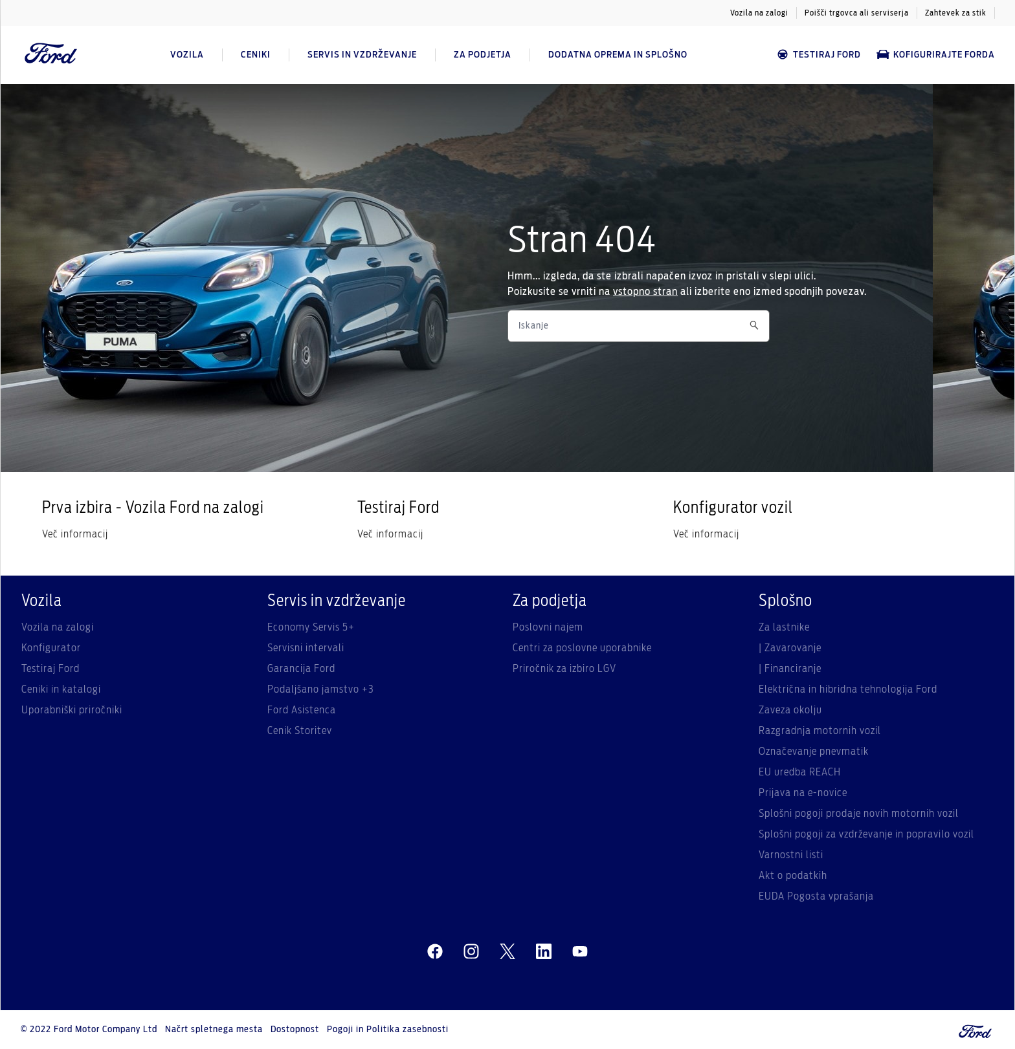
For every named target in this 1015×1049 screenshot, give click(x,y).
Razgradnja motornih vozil (820, 731)
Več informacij (75, 534)
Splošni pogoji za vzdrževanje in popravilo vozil (866, 834)
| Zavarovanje (790, 648)
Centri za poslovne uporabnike (582, 648)
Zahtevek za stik (956, 13)
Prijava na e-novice (803, 793)
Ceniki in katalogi (61, 689)
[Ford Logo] (51, 55)
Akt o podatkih (793, 876)
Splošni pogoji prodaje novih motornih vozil (859, 813)
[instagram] (471, 952)
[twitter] (507, 952)
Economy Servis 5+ (311, 627)
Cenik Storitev (299, 731)
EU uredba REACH (800, 772)
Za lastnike (784, 627)
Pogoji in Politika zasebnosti (388, 1029)
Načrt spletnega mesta (214, 1029)
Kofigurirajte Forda (935, 55)
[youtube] (580, 952)
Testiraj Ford (818, 55)
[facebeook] (435, 952)
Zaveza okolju (790, 710)
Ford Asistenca (301, 710)
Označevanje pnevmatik (814, 751)
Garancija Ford (301, 669)
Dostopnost (295, 1029)
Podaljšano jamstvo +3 (320, 689)
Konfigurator (51, 648)
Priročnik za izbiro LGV (564, 669)
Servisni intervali (305, 648)
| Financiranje (790, 669)
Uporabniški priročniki (71, 710)
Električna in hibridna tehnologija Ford (848, 689)
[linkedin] (544, 952)
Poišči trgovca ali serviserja (857, 13)
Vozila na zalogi (759, 13)
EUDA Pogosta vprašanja (816, 896)
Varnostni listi (791, 855)
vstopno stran (645, 292)
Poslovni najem (548, 627)
